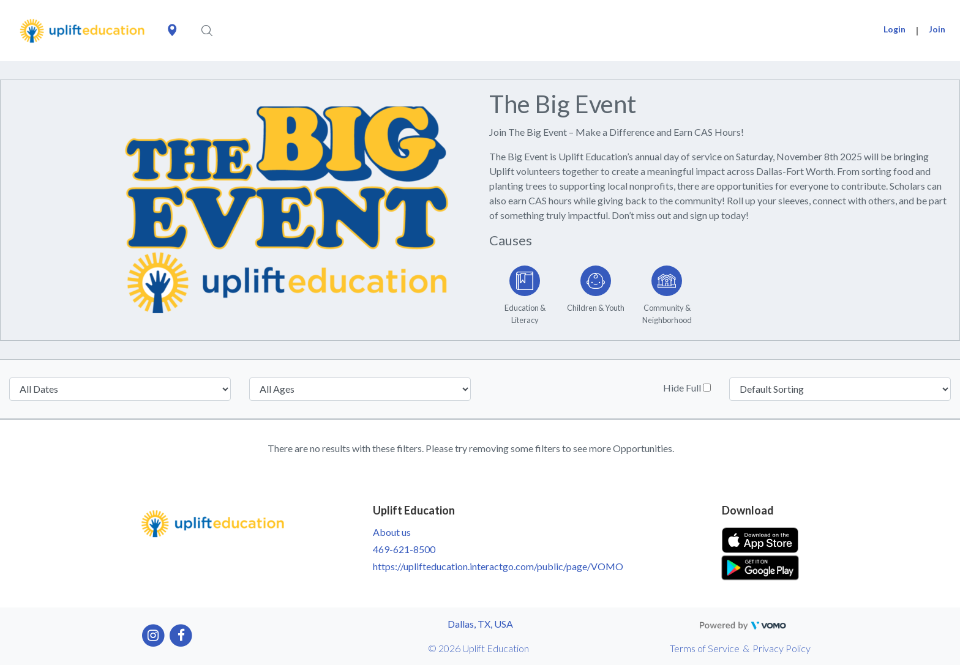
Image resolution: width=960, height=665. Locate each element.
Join (937, 29)
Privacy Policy (781, 648)
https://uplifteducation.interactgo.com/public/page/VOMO (498, 566)
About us (392, 532)
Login (894, 29)
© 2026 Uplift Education (478, 648)
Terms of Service (705, 648)
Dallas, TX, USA (480, 624)
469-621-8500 (404, 549)
